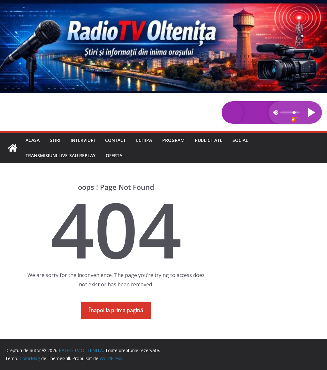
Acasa (33, 140)
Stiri (55, 140)
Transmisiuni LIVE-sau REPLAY (60, 155)
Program (173, 140)
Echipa (144, 140)
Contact (115, 140)
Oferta (114, 155)
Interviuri (83, 140)
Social (240, 140)
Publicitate (208, 140)
